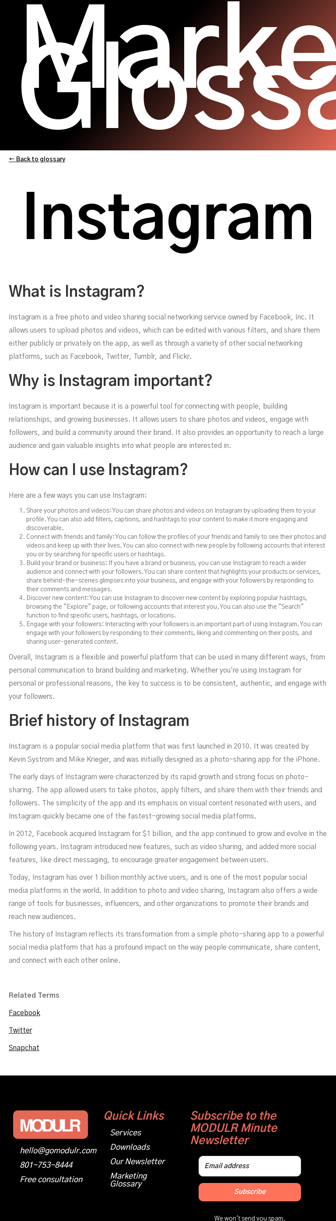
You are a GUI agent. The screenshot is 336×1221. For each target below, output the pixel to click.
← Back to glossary (37, 159)
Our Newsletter (137, 1162)
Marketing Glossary (128, 1180)
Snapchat (24, 1047)
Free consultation (51, 1180)
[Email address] (250, 1166)
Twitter (20, 1030)
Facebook (24, 1012)
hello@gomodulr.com (58, 1151)
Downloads (130, 1148)
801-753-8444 (46, 1165)
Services (125, 1133)
